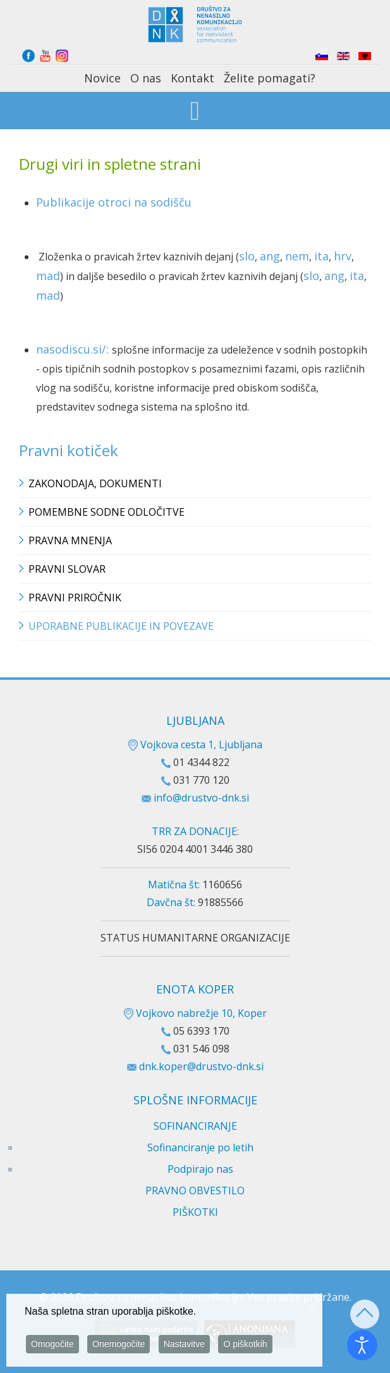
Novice (102, 78)
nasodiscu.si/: (74, 349)
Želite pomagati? (269, 78)
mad (48, 275)
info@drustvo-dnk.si (201, 798)
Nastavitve (184, 1346)
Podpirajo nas (200, 1169)
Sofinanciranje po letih (200, 1147)
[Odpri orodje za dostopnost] (362, 1345)
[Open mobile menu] (195, 112)
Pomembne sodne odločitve (106, 512)
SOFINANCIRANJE (195, 1126)
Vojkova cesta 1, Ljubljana (195, 744)
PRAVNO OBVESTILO (195, 1190)
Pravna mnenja (70, 540)
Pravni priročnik (74, 597)
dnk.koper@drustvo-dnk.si (201, 1066)
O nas (145, 78)
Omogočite (52, 1346)
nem (297, 256)
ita (321, 256)
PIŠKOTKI (195, 1212)
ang (270, 256)
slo (247, 256)
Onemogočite (118, 1346)
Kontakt (192, 78)
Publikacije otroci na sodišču (114, 202)
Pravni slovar (67, 569)
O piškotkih (245, 1346)
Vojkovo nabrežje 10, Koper (195, 1013)
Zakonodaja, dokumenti (95, 483)
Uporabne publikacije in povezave (121, 626)
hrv (342, 256)
